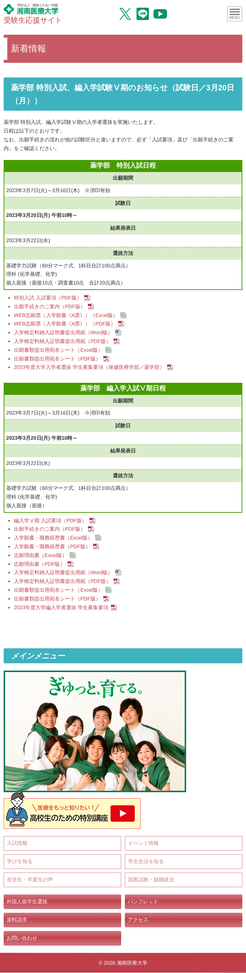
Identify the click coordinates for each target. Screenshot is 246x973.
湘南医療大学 (132, 963)
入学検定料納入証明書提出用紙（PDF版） (62, 341)
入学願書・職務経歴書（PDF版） (52, 546)
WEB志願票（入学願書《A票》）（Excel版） (66, 315)
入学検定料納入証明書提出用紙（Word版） (63, 332)
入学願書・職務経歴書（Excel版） (53, 538)
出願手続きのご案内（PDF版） (49, 306)
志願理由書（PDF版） (39, 563)
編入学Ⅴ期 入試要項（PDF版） (50, 520)
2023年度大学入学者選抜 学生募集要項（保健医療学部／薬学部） (89, 367)
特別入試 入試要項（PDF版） (48, 298)
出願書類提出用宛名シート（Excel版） (58, 350)
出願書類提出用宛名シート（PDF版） (57, 358)
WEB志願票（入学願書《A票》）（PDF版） (65, 324)
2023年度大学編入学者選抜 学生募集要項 (61, 607)
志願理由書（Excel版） (40, 555)
